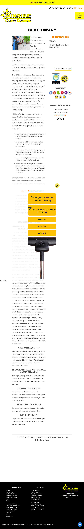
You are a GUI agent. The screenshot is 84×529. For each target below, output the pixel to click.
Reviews (42, 220)
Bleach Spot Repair (36, 500)
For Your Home (10, 493)
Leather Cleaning (35, 498)
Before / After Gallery (12, 498)
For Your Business (11, 495)
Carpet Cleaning (35, 491)
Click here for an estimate (36, 191)
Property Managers (11, 496)
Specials (8, 513)
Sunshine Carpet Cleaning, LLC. (19, 525)
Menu (78, 8)
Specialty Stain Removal (37, 510)
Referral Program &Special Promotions (11, 509)
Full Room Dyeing (35, 503)
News (8, 500)
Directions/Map (60, 116)
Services (42, 226)
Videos (8, 501)
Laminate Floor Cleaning (37, 506)
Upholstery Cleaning (36, 496)
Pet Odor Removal (36, 493)
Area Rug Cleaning (36, 505)
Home (8, 491)
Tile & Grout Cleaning (36, 495)
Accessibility (9, 517)
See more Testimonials (63, 70)
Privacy (8, 515)
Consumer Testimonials (12, 506)
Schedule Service (11, 512)
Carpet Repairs (35, 508)
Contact (42, 233)
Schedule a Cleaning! (79, 15)
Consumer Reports (11, 505)
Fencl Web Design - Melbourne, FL (46, 525)
